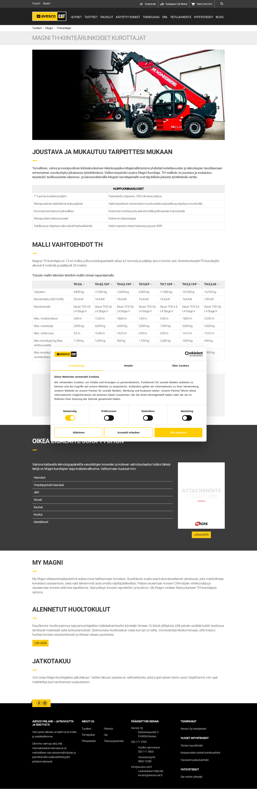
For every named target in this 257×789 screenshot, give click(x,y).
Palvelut (108, 729)
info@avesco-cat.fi (141, 767)
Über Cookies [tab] (180, 365)
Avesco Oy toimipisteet (193, 729)
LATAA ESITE (201, 535)
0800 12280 (144, 761)
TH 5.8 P (144, 284)
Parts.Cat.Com (202, 4)
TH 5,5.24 (210, 284)
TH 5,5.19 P (189, 284)
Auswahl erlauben (128, 432)
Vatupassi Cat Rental (173, 4)
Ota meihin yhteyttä (191, 777)
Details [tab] (128, 365)
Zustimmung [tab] (76, 365)
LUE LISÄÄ (40, 643)
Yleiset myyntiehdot (192, 746)
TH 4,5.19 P (124, 284)
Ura (106, 735)
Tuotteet (86, 729)
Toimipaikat (88, 735)
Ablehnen (78, 432)
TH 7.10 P (166, 284)
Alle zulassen (178, 432)
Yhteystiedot (89, 741)
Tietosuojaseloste (114, 741)
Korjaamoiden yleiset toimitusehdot (200, 753)
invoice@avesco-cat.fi (150, 775)
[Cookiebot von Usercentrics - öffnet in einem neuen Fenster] (187, 354)
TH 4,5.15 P (102, 284)
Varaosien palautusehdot (195, 760)
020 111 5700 (139, 742)
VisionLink (148, 4)
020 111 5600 (145, 752)
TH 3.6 (78, 284)
